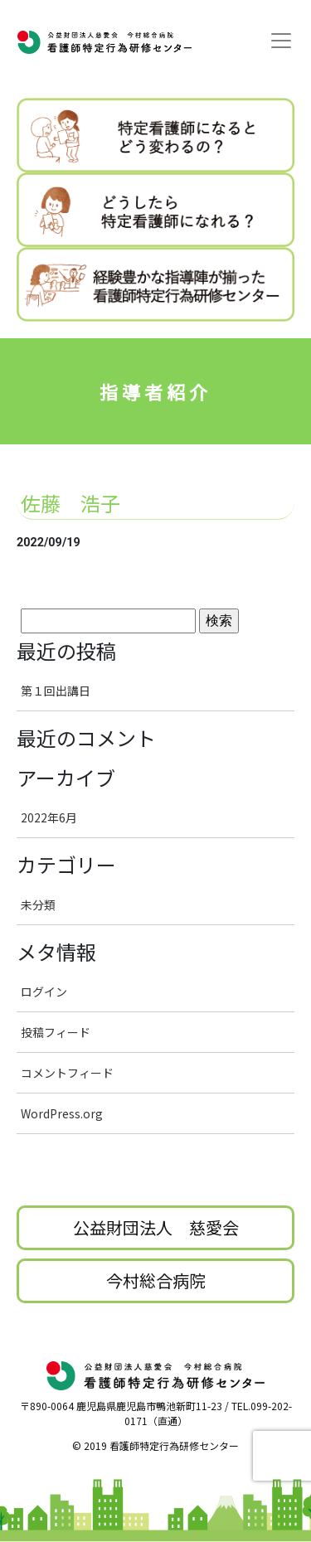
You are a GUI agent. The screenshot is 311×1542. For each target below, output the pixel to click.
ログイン (44, 991)
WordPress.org (62, 1113)
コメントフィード (67, 1072)
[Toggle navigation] (281, 40)
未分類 (38, 904)
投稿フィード (55, 1032)
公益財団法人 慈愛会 (156, 1227)
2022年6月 (49, 817)
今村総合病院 (156, 1280)
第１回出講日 (55, 690)
